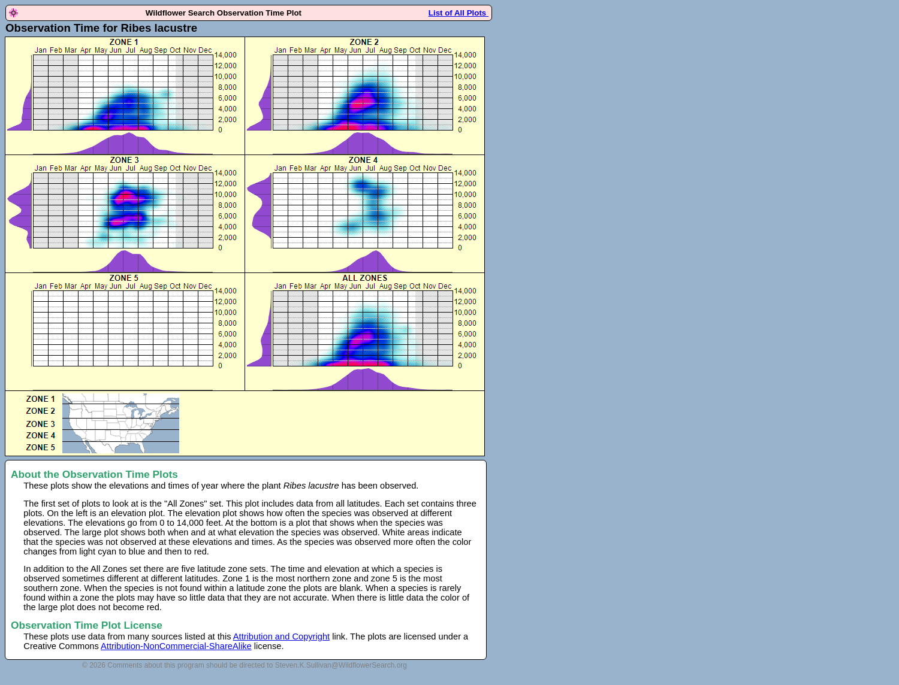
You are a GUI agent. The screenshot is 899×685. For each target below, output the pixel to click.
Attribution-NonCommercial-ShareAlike (176, 646)
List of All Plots (458, 12)
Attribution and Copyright (281, 636)
